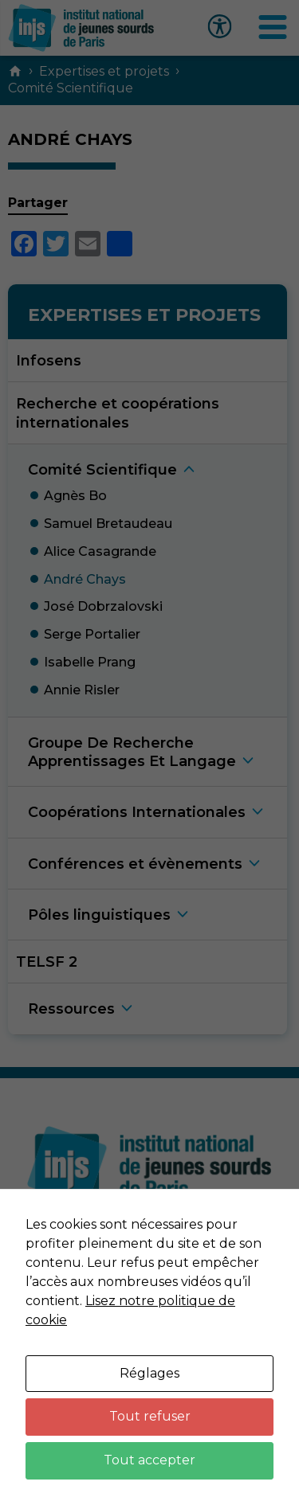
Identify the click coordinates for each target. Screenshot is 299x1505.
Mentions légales (150, 1297)
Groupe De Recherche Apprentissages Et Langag (132, 751)
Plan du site (150, 1380)
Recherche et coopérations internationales (117, 412)
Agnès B (75, 495)
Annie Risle (82, 690)
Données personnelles (150, 1339)
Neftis (189, 1456)
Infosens (48, 360)
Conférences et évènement (135, 863)
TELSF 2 (46, 961)
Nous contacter (149, 1257)
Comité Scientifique (70, 88)
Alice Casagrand (100, 551)
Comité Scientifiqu (102, 469)
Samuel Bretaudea (108, 523)
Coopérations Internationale (137, 811)
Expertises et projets (104, 71)
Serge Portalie (92, 634)
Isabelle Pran (90, 662)
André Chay (85, 579)
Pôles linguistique (99, 914)
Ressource (71, 1008)
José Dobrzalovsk (103, 606)
